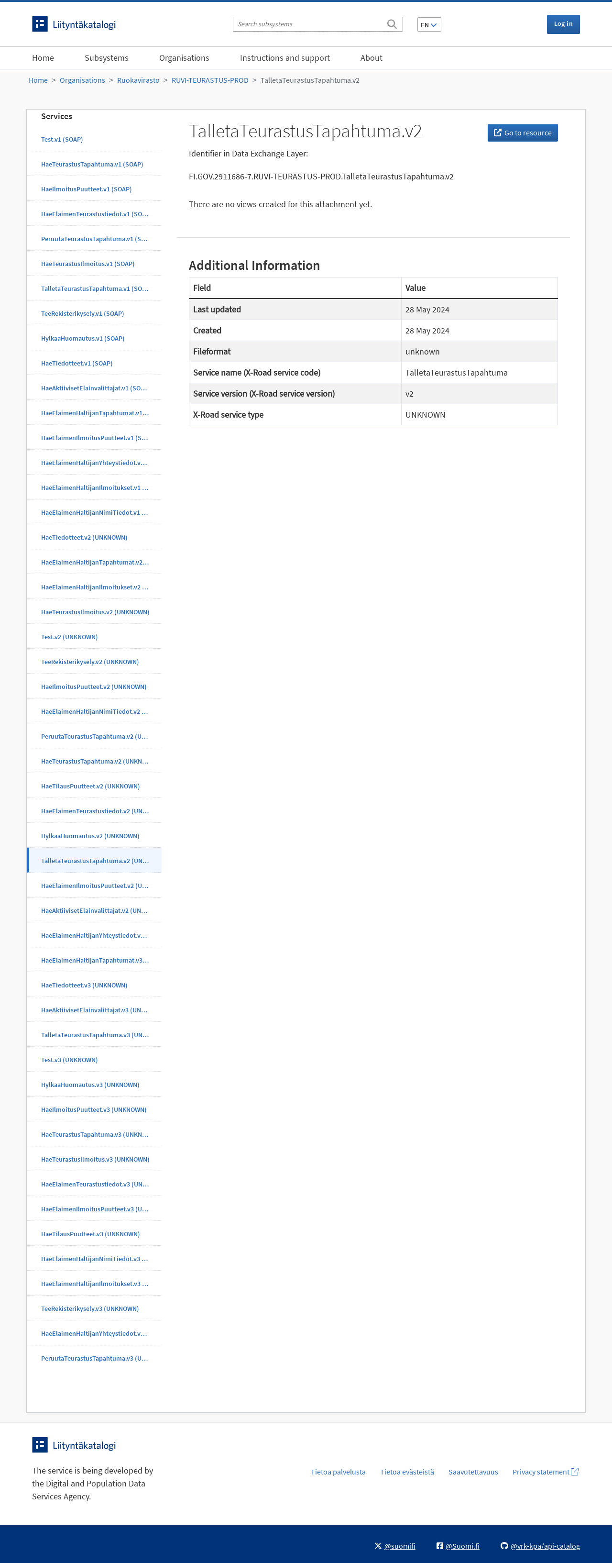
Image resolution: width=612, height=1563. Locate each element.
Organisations (184, 57)
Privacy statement (546, 1471)
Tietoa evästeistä (407, 1471)
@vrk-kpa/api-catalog (540, 1546)
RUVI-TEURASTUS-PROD (210, 80)
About (371, 57)
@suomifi (394, 1546)
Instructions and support (285, 57)
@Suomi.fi (458, 1546)
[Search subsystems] (318, 24)
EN (429, 25)
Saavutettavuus (473, 1471)
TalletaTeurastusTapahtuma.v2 (310, 80)
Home (43, 57)
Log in (563, 23)
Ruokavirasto (138, 80)
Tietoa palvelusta (338, 1471)
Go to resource (523, 132)
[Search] (392, 22)
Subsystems (107, 57)
